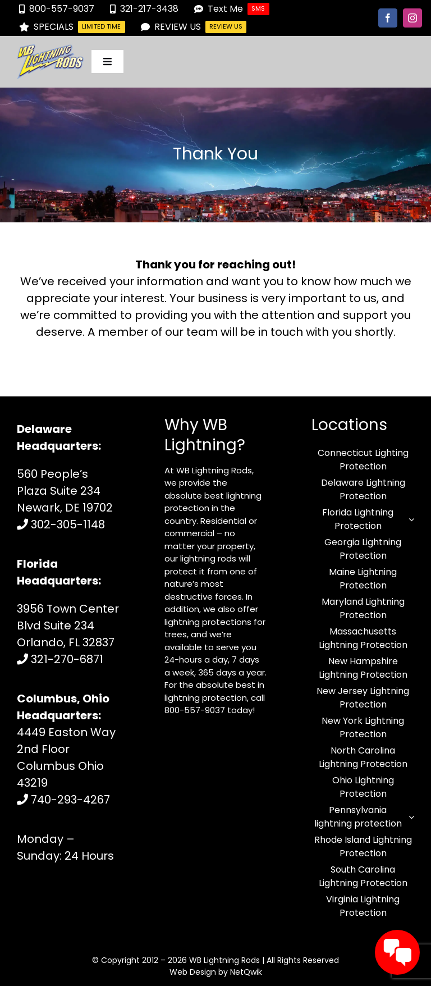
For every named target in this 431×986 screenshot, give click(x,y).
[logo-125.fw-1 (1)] (50, 50)
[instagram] (412, 18)
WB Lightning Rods (224, 960)
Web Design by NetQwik (215, 972)
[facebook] (387, 18)
